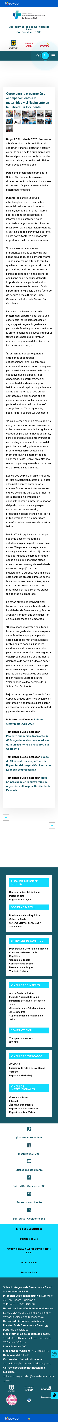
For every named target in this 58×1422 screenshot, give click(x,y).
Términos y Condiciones (29, 1228)
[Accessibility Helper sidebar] (54, 1354)
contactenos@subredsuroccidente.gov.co (27, 1363)
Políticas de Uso (29, 1238)
